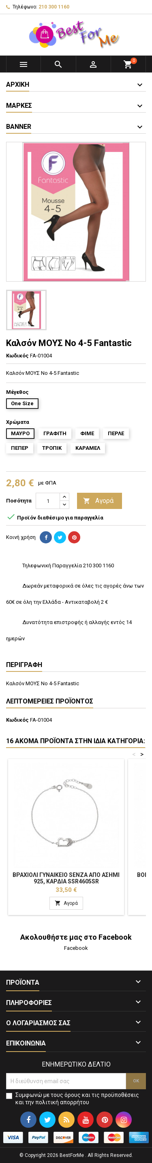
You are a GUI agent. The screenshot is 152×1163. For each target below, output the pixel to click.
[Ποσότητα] (48, 501)
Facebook (76, 948)
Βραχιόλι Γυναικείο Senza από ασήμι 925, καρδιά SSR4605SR (66, 878)
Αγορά (98, 501)
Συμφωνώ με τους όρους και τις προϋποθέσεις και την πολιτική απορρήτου (77, 1098)
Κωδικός (17, 356)
